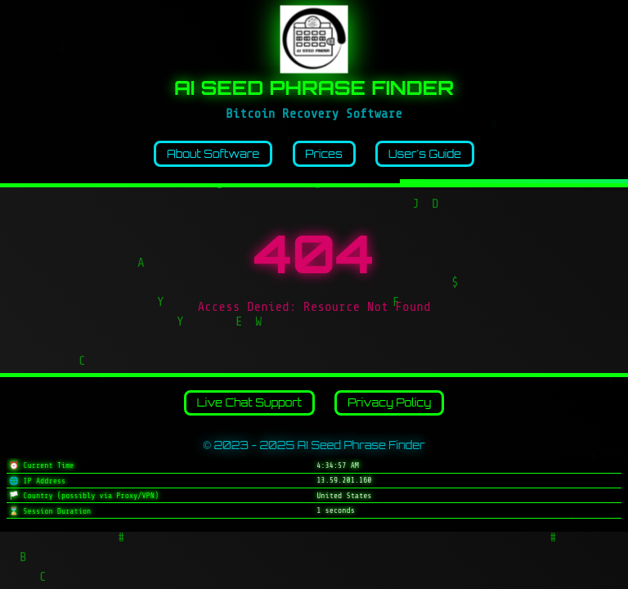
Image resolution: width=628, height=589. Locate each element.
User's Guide (424, 153)
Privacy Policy (389, 402)
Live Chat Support (249, 402)
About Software (213, 153)
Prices (323, 153)
